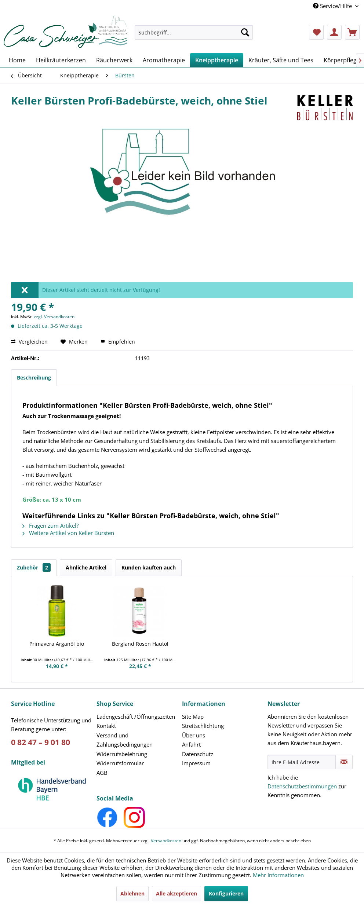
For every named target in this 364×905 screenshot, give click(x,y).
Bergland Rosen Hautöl (140, 643)
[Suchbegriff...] (194, 32)
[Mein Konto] (334, 32)
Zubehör (34, 567)
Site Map (193, 716)
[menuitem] (194, 36)
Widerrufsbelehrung (122, 754)
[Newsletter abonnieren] (344, 762)
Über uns (193, 735)
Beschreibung (34, 377)
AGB (102, 772)
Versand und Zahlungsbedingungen (125, 740)
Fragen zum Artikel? (50, 525)
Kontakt (106, 725)
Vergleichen (29, 341)
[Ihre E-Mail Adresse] (301, 762)
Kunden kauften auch (148, 567)
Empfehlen (118, 341)
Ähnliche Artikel (86, 567)
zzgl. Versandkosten (54, 317)
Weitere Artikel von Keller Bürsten (68, 532)
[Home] (17, 60)
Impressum (196, 763)
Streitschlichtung (203, 725)
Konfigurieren (226, 893)
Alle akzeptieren (176, 893)
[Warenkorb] (352, 32)
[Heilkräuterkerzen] (61, 60)
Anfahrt (191, 744)
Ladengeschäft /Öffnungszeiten (136, 716)
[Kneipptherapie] (216, 60)
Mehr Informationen (278, 875)
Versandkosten (166, 841)
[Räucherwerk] (114, 60)
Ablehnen (132, 893)
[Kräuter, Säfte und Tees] (280, 60)
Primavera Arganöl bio (56, 643)
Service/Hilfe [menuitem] (333, 6)
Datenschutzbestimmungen (302, 786)
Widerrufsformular (120, 763)
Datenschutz (197, 754)
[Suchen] (245, 32)
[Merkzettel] (316, 32)
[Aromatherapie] (164, 60)
